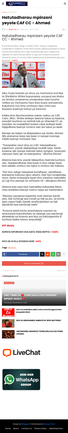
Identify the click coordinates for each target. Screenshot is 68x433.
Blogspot (26, 424)
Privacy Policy (40, 428)
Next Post (61, 270)
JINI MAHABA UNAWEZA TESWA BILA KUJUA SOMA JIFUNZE (39, 332)
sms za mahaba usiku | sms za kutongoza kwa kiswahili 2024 (38, 310)
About (16, 428)
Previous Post (9, 270)
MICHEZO (12, 12)
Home (4, 12)
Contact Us (26, 428)
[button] (3, 4)
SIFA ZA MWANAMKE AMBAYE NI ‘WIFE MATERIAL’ (38, 320)
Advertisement (56, 428)
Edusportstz (49, 424)
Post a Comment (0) (34, 263)
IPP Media (8, 225)
